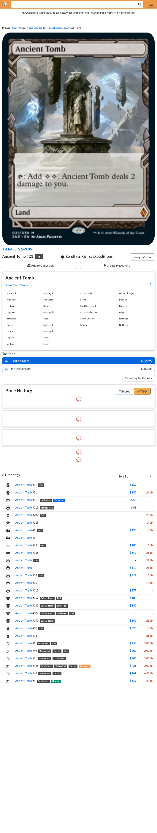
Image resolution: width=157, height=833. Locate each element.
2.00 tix (148, 643)
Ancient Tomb (23, 484)
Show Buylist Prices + (138, 378)
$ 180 (133, 545)
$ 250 (133, 643)
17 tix (149, 522)
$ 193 (133, 530)
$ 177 (133, 590)
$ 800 (133, 658)
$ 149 (133, 680)
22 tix (149, 560)
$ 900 (133, 650)
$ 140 (133, 552)
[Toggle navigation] (151, 4)
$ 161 (133, 673)
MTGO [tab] (142, 391)
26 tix (149, 492)
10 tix (149, 575)
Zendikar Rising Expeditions (52, 27)
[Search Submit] (140, 4)
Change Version (142, 257)
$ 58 (133, 499)
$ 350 (133, 605)
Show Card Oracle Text (20, 285)
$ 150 (133, 492)
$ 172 (133, 567)
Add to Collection (40, 265)
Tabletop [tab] (125, 391)
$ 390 (133, 628)
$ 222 (133, 575)
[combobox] (71, 4)
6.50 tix (148, 673)
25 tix (149, 620)
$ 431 (133, 665)
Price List (32, 27)
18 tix (149, 530)
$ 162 (133, 620)
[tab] (124, 391)
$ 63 (133, 507)
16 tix (149, 545)
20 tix (149, 515)
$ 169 (133, 484)
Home (15, 27)
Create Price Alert (117, 265)
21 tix (149, 552)
